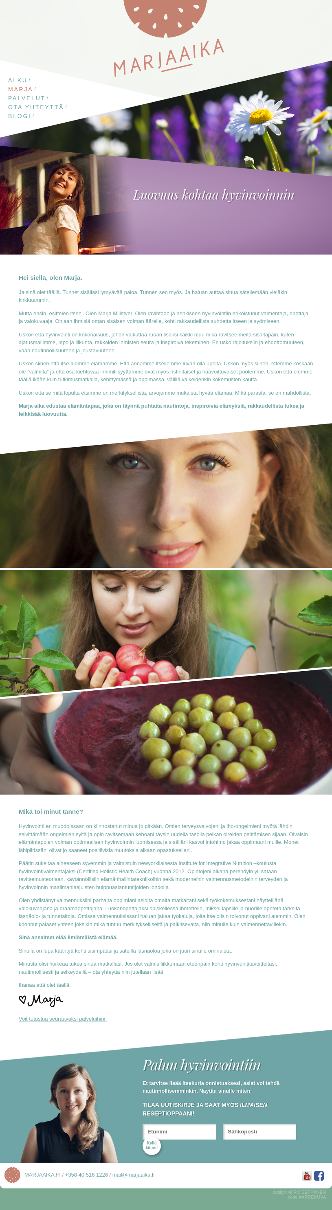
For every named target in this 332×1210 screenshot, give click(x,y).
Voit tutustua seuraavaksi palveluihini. (63, 1019)
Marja (20, 89)
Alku (18, 80)
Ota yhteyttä (36, 107)
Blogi (19, 116)
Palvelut (27, 98)
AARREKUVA (312, 1197)
